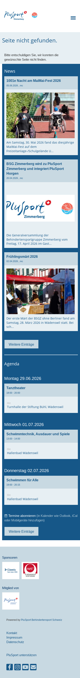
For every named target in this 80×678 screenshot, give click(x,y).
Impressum (14, 637)
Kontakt (11, 633)
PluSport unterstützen (21, 655)
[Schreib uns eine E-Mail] (33, 668)
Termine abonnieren (22, 516)
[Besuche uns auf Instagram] (17, 668)
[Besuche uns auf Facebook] (9, 668)
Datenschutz (15, 642)
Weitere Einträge (21, 344)
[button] (41, 398)
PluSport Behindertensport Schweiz (41, 619)
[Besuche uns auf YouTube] (25, 668)
